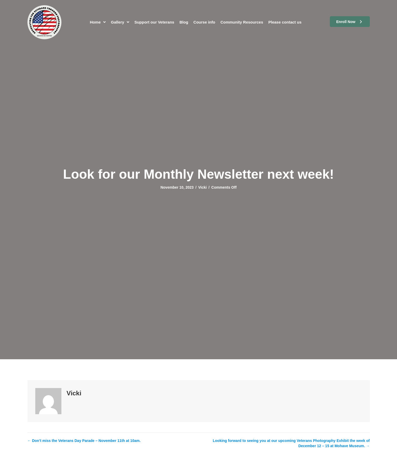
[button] (350, 21)
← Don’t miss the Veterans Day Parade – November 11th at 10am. (84, 441)
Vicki (202, 187)
